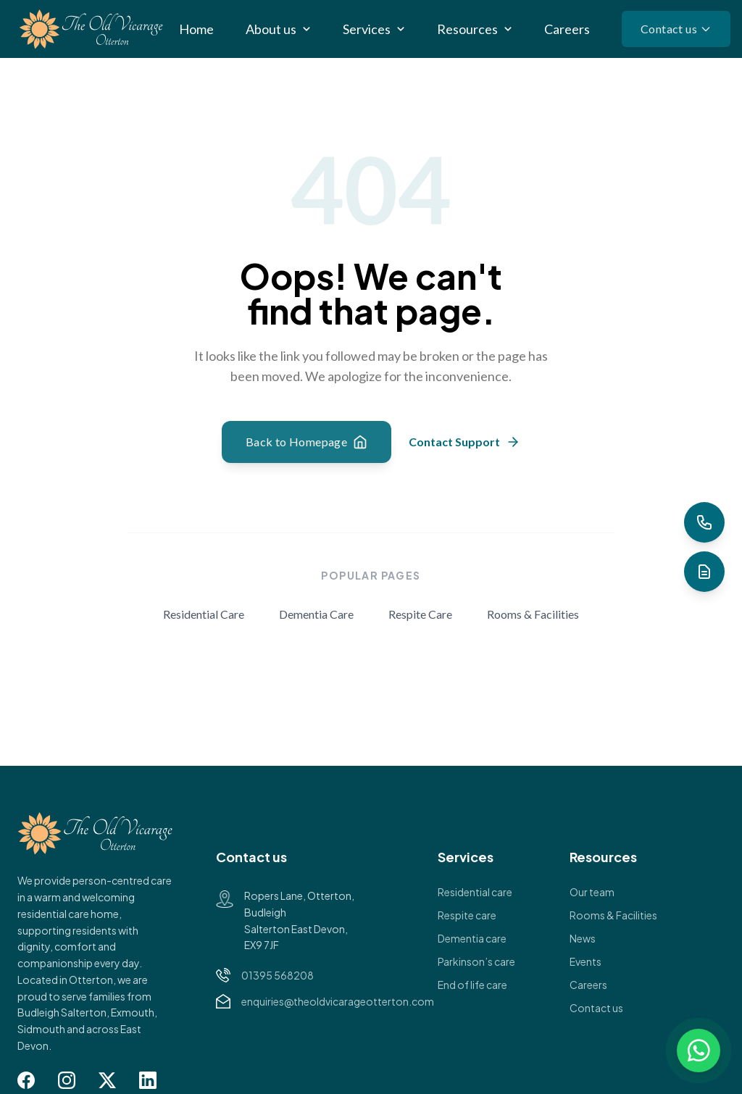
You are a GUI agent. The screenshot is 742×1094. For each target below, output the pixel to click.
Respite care (467, 915)
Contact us (676, 29)
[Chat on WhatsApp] (698, 1050)
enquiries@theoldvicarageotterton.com (337, 1001)
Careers (567, 29)
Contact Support (464, 442)
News (583, 938)
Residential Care (203, 614)
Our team (592, 891)
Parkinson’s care (476, 961)
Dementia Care (316, 614)
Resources (467, 29)
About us (271, 29)
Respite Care (420, 614)
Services (367, 29)
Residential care (475, 891)
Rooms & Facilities (533, 614)
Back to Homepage (306, 442)
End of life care (472, 984)
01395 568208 (277, 975)
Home (196, 29)
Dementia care (472, 938)
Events (585, 961)
